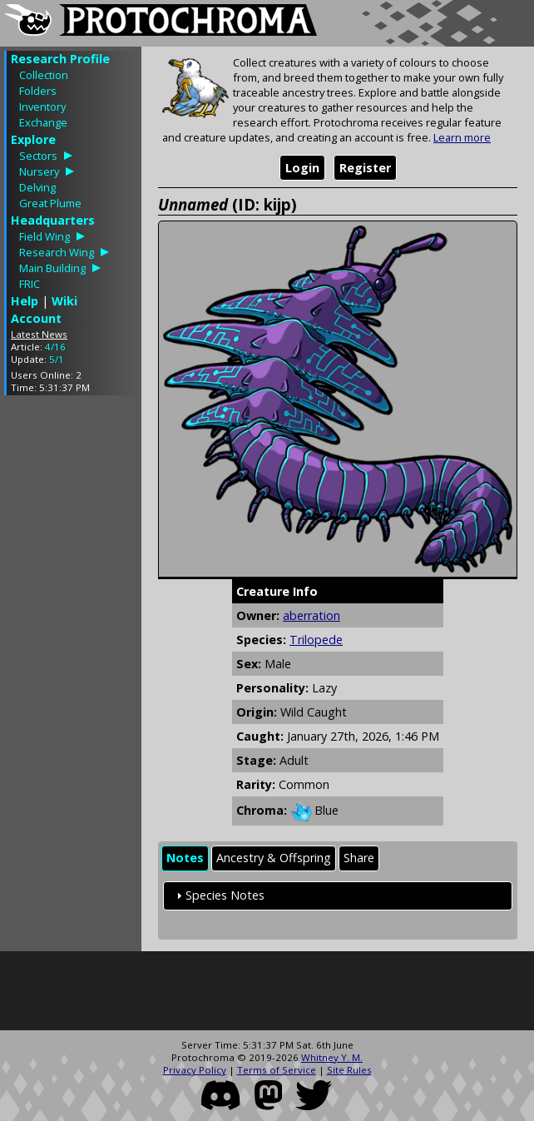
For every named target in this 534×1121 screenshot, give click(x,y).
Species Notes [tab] (218, 895)
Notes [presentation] (185, 858)
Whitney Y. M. (332, 1057)
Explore (33, 139)
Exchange (43, 122)
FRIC (29, 283)
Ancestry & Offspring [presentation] (273, 858)
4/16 (55, 346)
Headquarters (53, 220)
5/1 (56, 359)
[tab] (185, 858)
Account (36, 318)
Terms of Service (276, 1070)
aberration (311, 615)
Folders (38, 90)
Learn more (462, 137)
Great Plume (50, 203)
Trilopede (316, 639)
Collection (43, 74)
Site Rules (349, 1070)
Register (365, 168)
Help (24, 301)
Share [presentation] (359, 858)
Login (302, 168)
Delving (37, 187)
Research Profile (60, 59)
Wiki (64, 301)
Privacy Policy (194, 1070)
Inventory (42, 106)
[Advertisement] (70, 657)
